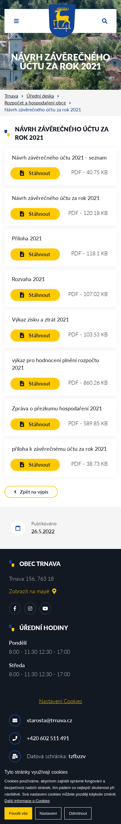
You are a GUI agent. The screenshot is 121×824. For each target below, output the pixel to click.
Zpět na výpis (31, 491)
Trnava (11, 95)
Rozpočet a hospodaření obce (35, 102)
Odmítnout (78, 813)
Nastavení (48, 813)
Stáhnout (35, 173)
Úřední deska (40, 95)
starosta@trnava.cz (49, 720)
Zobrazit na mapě (32, 591)
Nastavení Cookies (60, 701)
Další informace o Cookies (27, 801)
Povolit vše (18, 813)
